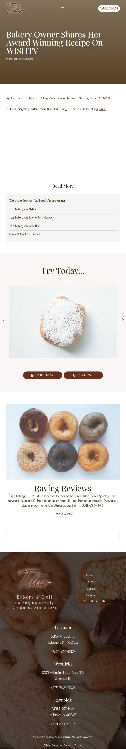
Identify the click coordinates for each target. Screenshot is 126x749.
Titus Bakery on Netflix (22, 209)
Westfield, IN (62, 679)
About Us (91, 575)
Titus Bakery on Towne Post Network (31, 217)
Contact (91, 595)
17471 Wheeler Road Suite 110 (63, 673)
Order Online (44, 375)
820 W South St (63, 636)
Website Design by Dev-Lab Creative (63, 745)
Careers (91, 588)
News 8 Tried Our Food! (24, 234)
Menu (91, 582)
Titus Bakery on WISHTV (24, 226)
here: (102, 109)
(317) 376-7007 (63, 724)
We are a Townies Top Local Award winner (37, 200)
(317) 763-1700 (63, 688)
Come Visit (85, 375)
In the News (12, 58)
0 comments (26, 58)
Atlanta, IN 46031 (63, 715)
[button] (3, 320)
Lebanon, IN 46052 (63, 642)
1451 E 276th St (63, 709)
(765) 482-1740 (63, 652)
